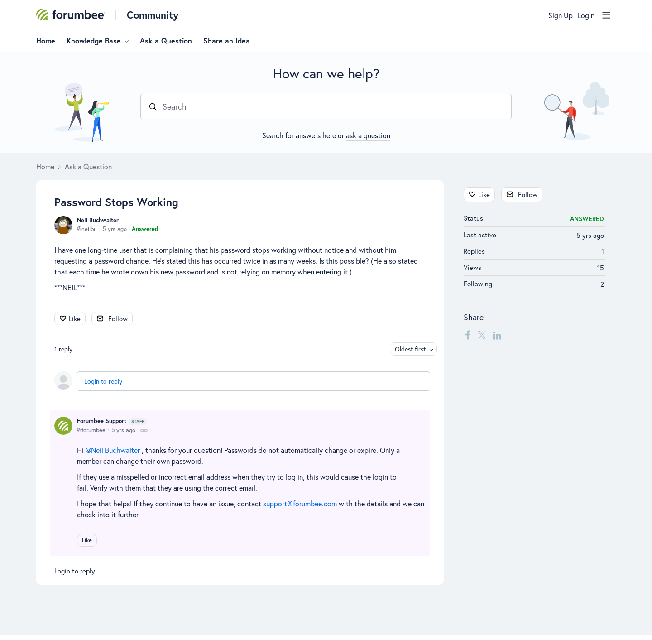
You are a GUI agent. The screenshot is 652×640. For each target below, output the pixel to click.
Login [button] (585, 15)
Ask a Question (166, 40)
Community (152, 15)
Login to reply (103, 381)
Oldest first (410, 349)
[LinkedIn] (497, 334)
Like (75, 318)
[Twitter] (481, 334)
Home (45, 40)
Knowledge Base (94, 40)
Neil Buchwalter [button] (115, 450)
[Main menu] (606, 15)
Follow (118, 318)
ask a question (368, 135)
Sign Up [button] (560, 15)
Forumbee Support (112, 421)
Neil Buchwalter (98, 220)
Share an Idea (226, 40)
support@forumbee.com (300, 503)
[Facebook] (468, 334)
